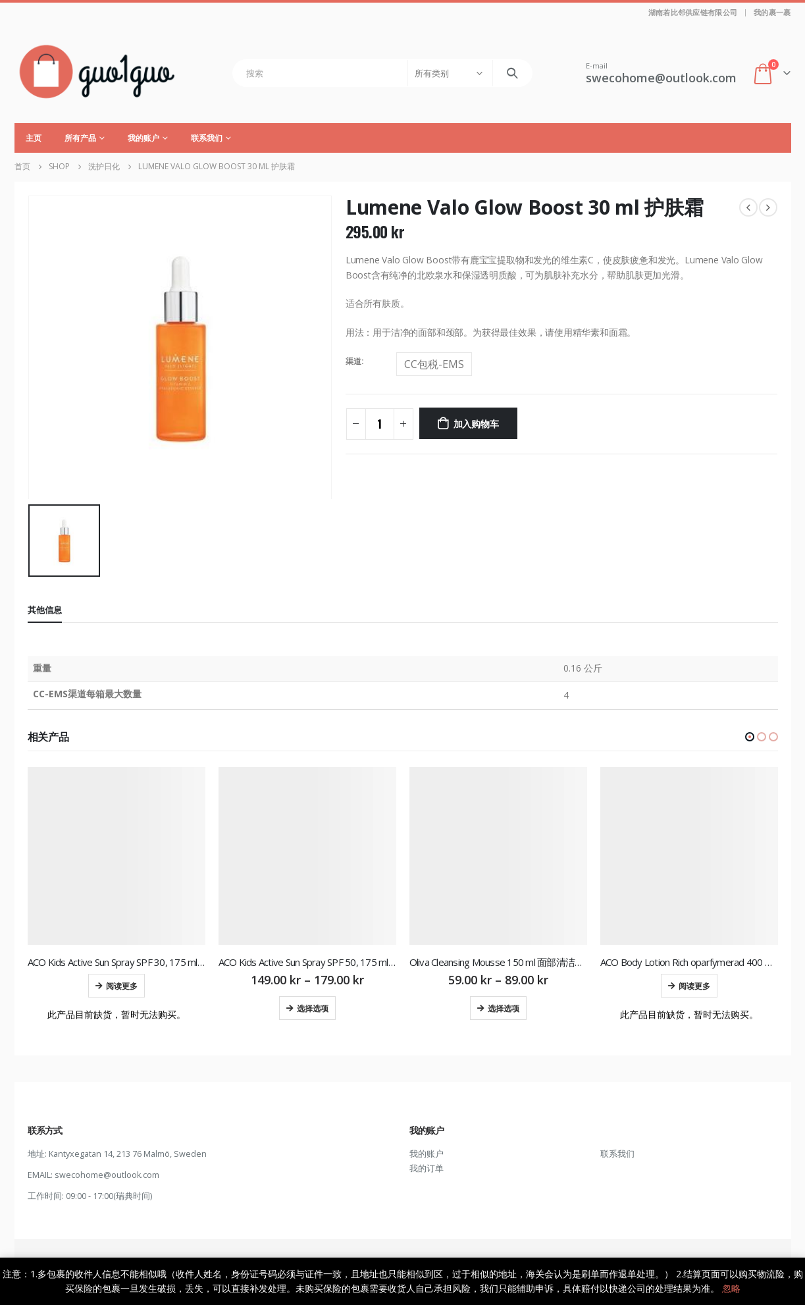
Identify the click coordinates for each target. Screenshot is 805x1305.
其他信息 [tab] (45, 610)
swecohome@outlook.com (107, 1175)
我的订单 (426, 1168)
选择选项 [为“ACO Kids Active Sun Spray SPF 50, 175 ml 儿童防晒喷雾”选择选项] (312, 1007)
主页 (33, 138)
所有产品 (80, 138)
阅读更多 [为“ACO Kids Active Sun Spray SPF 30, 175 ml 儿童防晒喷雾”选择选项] (122, 985)
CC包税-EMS (434, 364)
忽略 (731, 1288)
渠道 (353, 361)
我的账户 (143, 138)
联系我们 (206, 138)
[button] (750, 737)
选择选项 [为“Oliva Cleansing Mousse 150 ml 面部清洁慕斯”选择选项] (503, 1007)
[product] (116, 856)
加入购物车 (476, 423)
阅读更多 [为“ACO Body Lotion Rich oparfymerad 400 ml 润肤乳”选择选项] (694, 985)
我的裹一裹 (772, 12)
